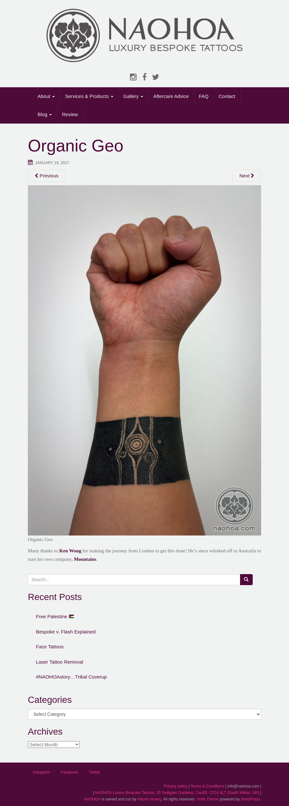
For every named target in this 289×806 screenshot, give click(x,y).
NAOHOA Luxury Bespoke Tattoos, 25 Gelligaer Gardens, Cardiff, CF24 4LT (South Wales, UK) (177, 792)
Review (70, 114)
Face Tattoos (50, 646)
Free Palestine (55, 616)
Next (246, 175)
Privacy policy (175, 786)
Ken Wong (70, 550)
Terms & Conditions (207, 786)
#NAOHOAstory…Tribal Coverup (71, 677)
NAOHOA (92, 799)
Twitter (94, 772)
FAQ (204, 96)
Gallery (133, 96)
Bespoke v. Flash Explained (66, 631)
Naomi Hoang (149, 799)
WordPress (250, 799)
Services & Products (89, 96)
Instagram (41, 772)
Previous (47, 175)
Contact (227, 96)
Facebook (69, 772)
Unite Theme (207, 799)
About (46, 96)
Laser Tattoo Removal (59, 662)
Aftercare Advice (171, 96)
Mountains (85, 559)
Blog (45, 114)
